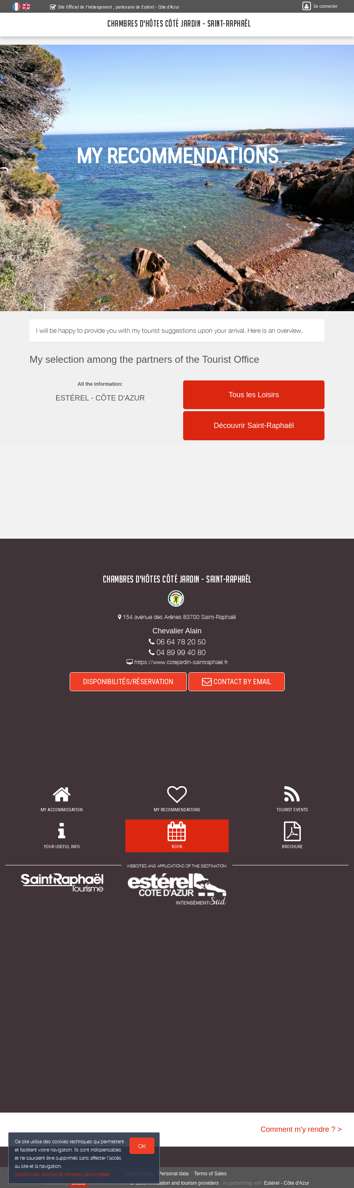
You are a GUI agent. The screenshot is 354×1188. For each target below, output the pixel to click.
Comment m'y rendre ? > (301, 1129)
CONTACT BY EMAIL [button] (236, 681)
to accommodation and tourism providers (174, 1183)
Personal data (173, 1174)
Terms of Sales (210, 1174)
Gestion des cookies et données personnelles (62, 1174)
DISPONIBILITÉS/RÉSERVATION (128, 681)
